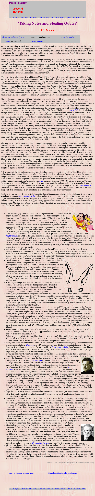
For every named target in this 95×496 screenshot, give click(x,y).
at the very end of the (26, 196)
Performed (6, 41)
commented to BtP (70, 110)
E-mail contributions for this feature (62, 473)
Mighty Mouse (12, 236)
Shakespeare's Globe (60, 347)
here (41, 181)
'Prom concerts (85, 185)
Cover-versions (37, 41)
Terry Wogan (36, 360)
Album (4, 37)
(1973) (16, 37)
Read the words (67, 37)
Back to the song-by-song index (21, 473)
